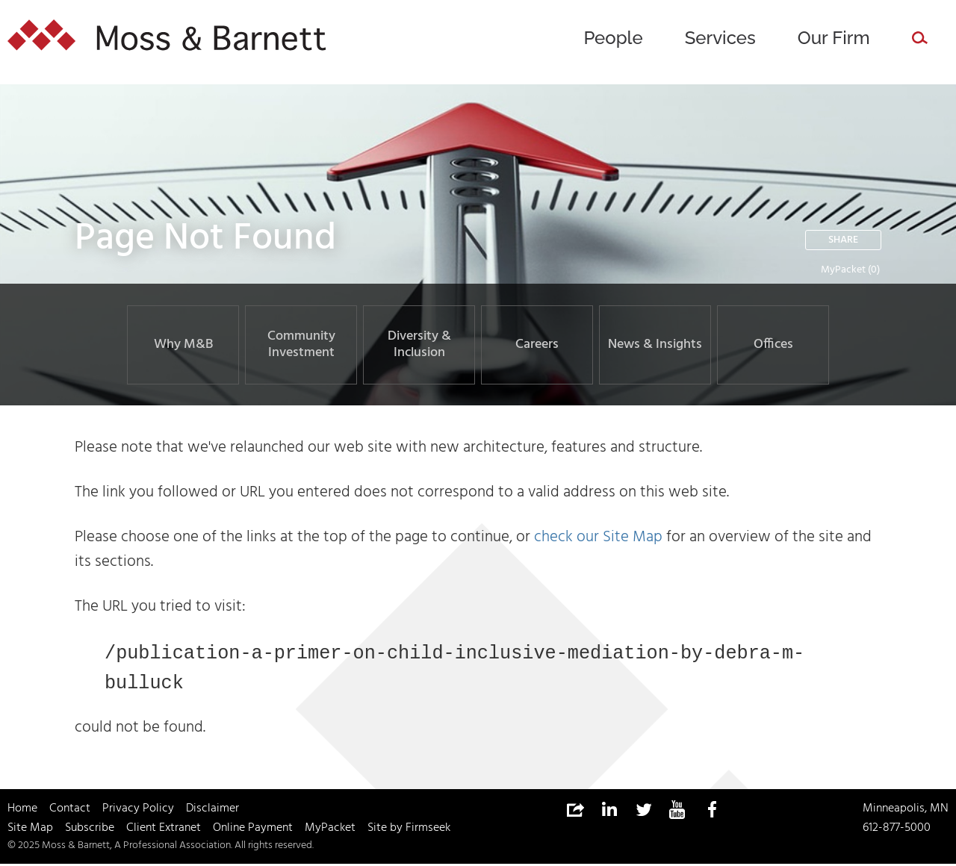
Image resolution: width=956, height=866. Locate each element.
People (612, 38)
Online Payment (253, 830)
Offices (773, 344)
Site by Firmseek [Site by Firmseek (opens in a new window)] (408, 830)
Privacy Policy (138, 810)
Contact (69, 810)
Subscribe (89, 830)
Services (720, 38)
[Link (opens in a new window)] (609, 812)
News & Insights (655, 344)
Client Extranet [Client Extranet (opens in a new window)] (163, 830)
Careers (537, 344)
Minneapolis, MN (906, 810)
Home (22, 810)
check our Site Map (598, 537)
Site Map (30, 830)
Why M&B (183, 344)
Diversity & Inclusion (419, 344)
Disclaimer (212, 810)
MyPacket (843, 269)
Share (843, 240)
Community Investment (301, 344)
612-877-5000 (897, 830)
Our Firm (834, 38)
